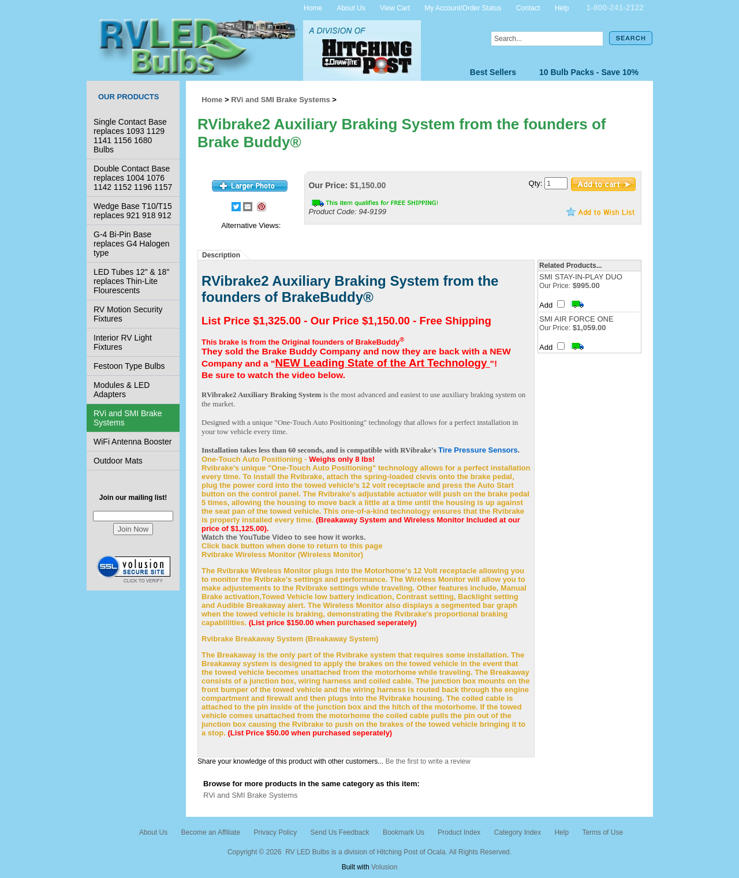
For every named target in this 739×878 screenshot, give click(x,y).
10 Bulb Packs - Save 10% (589, 72)
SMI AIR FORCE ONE (576, 319)
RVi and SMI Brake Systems (128, 418)
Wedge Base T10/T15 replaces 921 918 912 (133, 210)
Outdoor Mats (118, 460)
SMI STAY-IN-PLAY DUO (580, 276)
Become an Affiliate (211, 832)
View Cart (395, 7)
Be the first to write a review (428, 761)
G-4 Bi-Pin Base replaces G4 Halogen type (132, 243)
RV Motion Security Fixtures (128, 314)
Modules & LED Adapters (122, 389)
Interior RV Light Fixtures (123, 342)
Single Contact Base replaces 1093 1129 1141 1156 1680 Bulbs (130, 135)
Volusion (384, 867)
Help (562, 7)
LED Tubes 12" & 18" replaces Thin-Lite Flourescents (131, 281)
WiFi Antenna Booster (132, 441)
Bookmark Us (403, 832)
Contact (528, 7)
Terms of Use (602, 832)
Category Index (517, 832)
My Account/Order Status (462, 7)
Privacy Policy (275, 832)
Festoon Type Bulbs (129, 366)
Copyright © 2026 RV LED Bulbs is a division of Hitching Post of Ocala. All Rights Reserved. (369, 852)
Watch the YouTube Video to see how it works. (283, 537)
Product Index (459, 832)
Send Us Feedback (339, 832)
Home (313, 7)
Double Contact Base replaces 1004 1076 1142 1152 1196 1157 (133, 178)
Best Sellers (493, 72)
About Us (351, 7)
